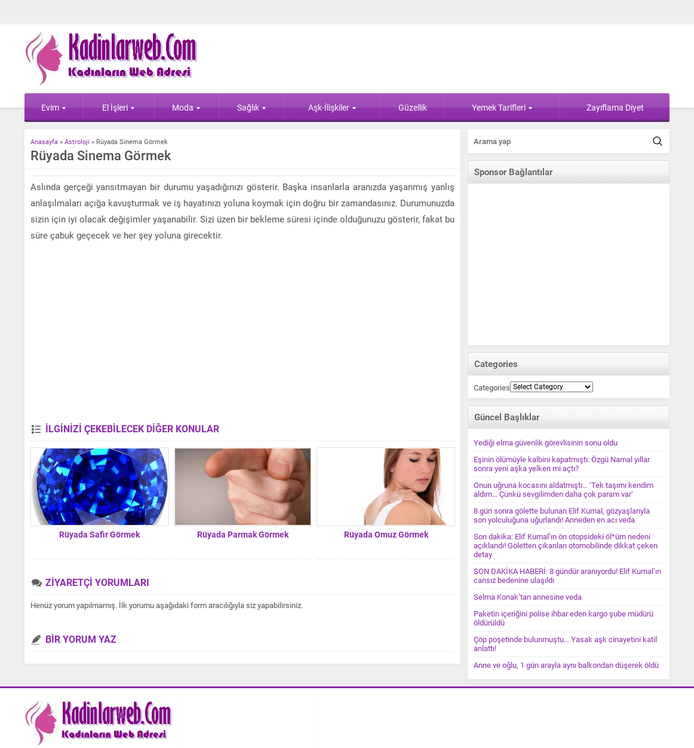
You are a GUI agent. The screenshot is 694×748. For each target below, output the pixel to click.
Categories (492, 387)
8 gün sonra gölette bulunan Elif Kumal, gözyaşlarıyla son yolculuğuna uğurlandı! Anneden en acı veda (562, 515)
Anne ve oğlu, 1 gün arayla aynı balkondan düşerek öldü (566, 665)
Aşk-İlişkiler (332, 107)
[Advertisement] (242, 333)
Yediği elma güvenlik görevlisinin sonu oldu (546, 442)
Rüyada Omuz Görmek (386, 534)
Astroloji (77, 142)
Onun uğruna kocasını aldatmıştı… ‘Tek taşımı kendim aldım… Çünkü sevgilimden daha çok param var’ (563, 490)
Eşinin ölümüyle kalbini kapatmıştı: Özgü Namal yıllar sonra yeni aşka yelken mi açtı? (562, 464)
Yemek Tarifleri (502, 107)
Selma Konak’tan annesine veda (528, 597)
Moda (186, 107)
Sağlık (251, 107)
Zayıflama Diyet (615, 107)
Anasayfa (44, 142)
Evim (53, 107)
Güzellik (412, 107)
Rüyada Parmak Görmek (242, 534)
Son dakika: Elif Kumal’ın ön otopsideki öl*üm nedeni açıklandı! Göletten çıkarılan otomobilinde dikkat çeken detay (566, 545)
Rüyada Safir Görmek (99, 534)
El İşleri (118, 107)
